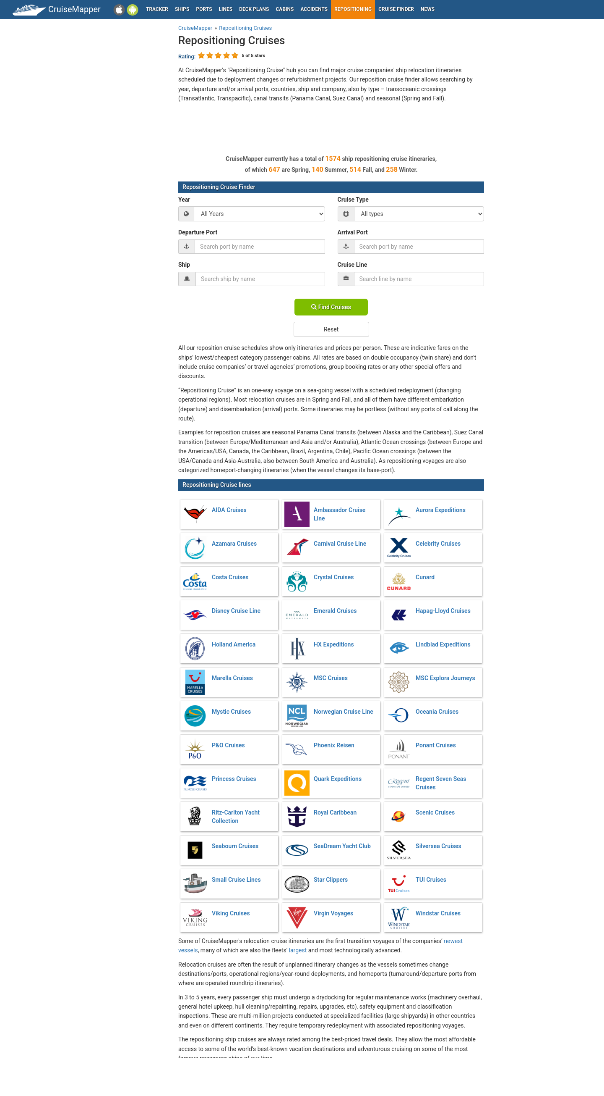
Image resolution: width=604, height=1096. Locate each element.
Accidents (314, 9)
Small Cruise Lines (236, 879)
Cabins (285, 9)
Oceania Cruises (437, 711)
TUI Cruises (431, 879)
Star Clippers (331, 879)
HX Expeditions (334, 644)
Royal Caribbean (335, 812)
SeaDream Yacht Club (342, 846)
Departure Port (197, 232)
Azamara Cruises (234, 543)
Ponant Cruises (436, 745)
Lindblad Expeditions (443, 644)
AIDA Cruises (229, 510)
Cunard (425, 577)
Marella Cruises (232, 678)
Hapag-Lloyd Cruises (443, 610)
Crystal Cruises (334, 577)
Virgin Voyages (333, 913)
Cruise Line (352, 264)
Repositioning (353, 9)
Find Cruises (331, 307)
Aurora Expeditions (441, 510)
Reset (331, 329)
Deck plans (254, 9)
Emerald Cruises (335, 610)
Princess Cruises (234, 778)
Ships (182, 9)
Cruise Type (353, 199)
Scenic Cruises (435, 812)
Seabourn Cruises (235, 846)
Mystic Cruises (231, 711)
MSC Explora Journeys (445, 678)
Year (184, 199)
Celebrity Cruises (438, 543)
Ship (184, 264)
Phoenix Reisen (334, 745)
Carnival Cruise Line (340, 543)
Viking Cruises (231, 913)
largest (298, 950)
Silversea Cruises (438, 846)
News (428, 9)
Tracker (157, 9)
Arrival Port (353, 232)
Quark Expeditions (338, 778)
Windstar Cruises (438, 913)
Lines (226, 9)
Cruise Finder (396, 9)
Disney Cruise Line (236, 610)
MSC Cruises (331, 678)
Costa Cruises (230, 577)
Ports (204, 9)
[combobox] (260, 246)
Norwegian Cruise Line (343, 711)
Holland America (233, 644)
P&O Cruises (228, 745)
